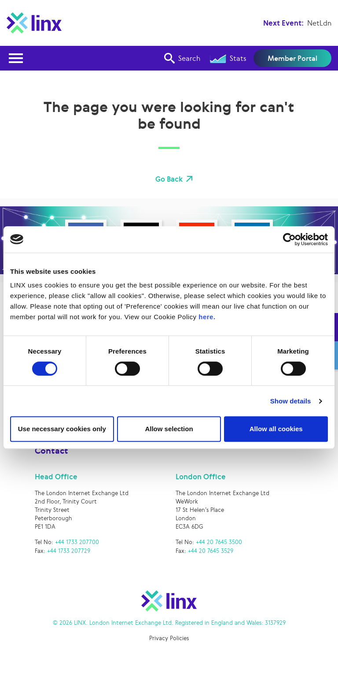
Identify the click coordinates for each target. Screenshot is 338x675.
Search (182, 58)
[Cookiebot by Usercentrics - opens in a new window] (289, 239)
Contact (51, 451)
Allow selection (169, 429)
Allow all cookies (276, 429)
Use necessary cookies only (62, 429)
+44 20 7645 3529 (210, 552)
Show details (290, 401)
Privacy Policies (169, 639)
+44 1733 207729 (68, 552)
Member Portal (292, 58)
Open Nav (18, 52)
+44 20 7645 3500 (219, 543)
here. (206, 317)
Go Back (169, 179)
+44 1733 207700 (77, 543)
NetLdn (319, 23)
